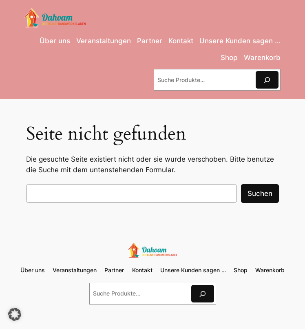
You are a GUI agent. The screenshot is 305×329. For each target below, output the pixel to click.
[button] (14, 314)
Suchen (260, 193)
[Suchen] (267, 80)
